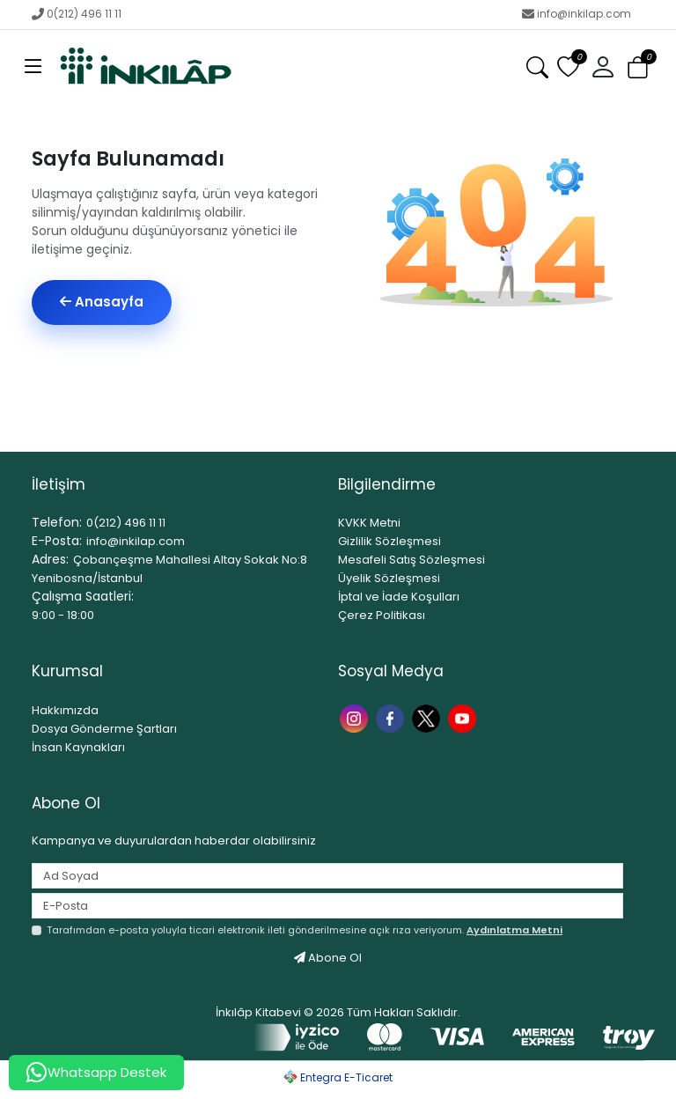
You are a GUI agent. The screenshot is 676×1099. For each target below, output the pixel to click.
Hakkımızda (65, 710)
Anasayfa (101, 301)
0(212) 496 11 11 (76, 13)
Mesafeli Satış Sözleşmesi (411, 559)
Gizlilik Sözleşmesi (389, 541)
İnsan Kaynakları (78, 747)
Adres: (50, 559)
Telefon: (57, 522)
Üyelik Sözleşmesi (389, 578)
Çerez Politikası (381, 615)
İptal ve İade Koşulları (398, 596)
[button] (603, 68)
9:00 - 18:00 (63, 615)
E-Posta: (57, 541)
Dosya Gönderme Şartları (104, 728)
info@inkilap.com (576, 13)
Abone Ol (328, 957)
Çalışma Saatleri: (83, 596)
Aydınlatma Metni (514, 930)
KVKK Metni (369, 522)
